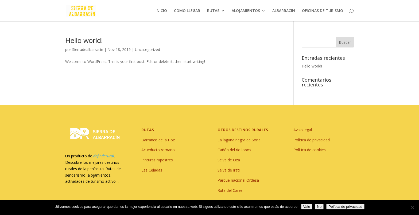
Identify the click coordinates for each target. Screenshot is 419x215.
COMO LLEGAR (187, 11)
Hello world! (84, 40)
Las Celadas (151, 170)
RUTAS (213, 11)
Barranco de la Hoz (158, 139)
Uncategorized (147, 49)
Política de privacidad (345, 207)
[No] (412, 207)
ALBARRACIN (283, 11)
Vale (306, 207)
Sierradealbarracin (87, 49)
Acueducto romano (158, 149)
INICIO (161, 11)
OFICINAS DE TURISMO (322, 11)
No (319, 207)
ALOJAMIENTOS (246, 11)
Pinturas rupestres (157, 159)
